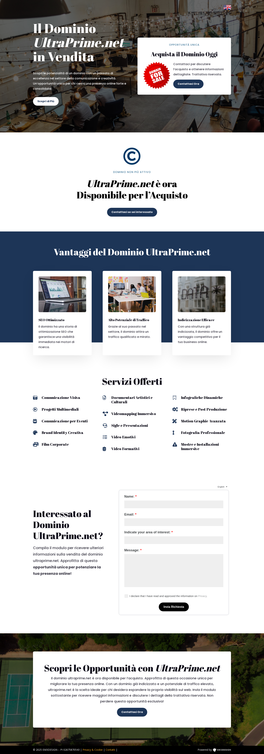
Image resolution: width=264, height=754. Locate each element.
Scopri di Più (45, 101)
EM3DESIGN (224, 750)
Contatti (110, 749)
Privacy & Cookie (92, 749)
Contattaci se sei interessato (132, 212)
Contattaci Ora (188, 84)
